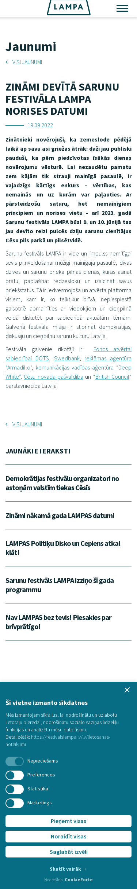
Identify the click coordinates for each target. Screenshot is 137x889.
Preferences (41, 774)
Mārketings (39, 802)
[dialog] (68, 785)
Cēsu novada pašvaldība (53, 376)
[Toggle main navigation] (122, 9)
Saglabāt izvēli (69, 851)
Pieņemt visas (68, 820)
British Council (112, 376)
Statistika (37, 788)
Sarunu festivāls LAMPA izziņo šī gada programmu (59, 585)
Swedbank (67, 358)
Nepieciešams (42, 760)
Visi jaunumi (23, 62)
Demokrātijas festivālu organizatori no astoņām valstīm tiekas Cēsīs (62, 483)
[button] (127, 690)
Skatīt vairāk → (68, 869)
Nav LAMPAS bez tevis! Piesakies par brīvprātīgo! (58, 622)
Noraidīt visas (68, 836)
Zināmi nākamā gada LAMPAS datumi (59, 515)
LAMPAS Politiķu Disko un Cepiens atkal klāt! (62, 548)
